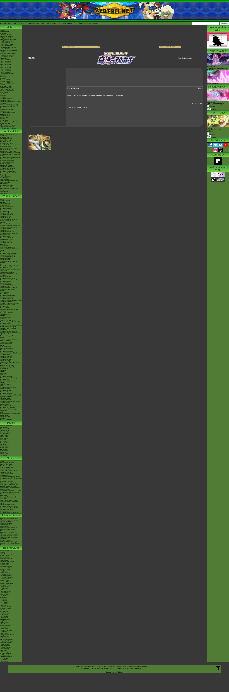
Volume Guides (5, 433)
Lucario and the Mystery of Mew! (10, 477)
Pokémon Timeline (6, 98)
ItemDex (2, 75)
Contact (29, 23)
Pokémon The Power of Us (8, 506)
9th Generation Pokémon (8, 125)
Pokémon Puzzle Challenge (8, 378)
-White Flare (4, 572)
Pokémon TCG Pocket (7, 221)
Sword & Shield (5, 224)
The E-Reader (4, 368)
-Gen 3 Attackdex (5, 63)
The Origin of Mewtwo (7, 463)
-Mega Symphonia (6, 630)
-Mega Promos (4, 610)
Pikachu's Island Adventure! (8, 531)
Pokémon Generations (7, 166)
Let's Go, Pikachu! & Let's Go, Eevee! (9, 249)
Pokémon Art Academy (7, 272)
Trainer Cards (4, 555)
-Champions (4, 92)
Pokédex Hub (46, 23)
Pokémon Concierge (6, 185)
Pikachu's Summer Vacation (9, 518)
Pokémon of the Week (7, 91)
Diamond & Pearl (5, 317)
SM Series (3, 455)
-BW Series (3, 600)
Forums (21, 23)
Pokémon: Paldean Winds (8, 173)
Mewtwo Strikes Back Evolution (10, 508)
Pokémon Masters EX (7, 214)
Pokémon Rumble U (6, 298)
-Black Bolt (3, 571)
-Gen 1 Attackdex (5, 59)
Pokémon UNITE (5, 216)
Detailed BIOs (4, 430)
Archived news (4, 32)
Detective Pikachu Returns (8, 219)
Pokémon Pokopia (6, 208)
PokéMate (3, 370)
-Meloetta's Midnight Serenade (9, 492)
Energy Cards (4, 557)
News (2, 30)
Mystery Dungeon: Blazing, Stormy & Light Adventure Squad (11, 325)
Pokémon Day (4, 111)
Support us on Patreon (114, 672)
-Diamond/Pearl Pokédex (8, 39)
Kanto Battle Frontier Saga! (8, 145)
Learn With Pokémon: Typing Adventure (9, 310)
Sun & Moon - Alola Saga (8, 151)
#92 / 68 (39, 134)
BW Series (3, 449)
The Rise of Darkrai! (6, 481)
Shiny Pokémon (5, 163)
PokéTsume (3, 193)
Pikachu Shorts (11, 515)
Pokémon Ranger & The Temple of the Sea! (11, 479)
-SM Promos (4, 614)
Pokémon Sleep (5, 217)
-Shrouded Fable (5, 582)
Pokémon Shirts (5, 115)
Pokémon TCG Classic (7, 561)
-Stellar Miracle (5, 644)
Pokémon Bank (5, 267)
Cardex (2, 84)
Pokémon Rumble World (7, 278)
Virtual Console (5, 404)
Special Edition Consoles (8, 406)
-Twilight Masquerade (7, 583)
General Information (6, 426)
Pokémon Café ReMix (7, 213)
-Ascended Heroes (6, 566)
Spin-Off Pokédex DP (6, 81)
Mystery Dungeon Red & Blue (9, 362)
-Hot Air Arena (4, 636)
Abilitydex (3, 78)
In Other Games (5, 403)
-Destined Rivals (5, 574)
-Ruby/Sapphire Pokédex (8, 38)
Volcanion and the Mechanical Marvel (9, 502)
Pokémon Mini (4, 379)
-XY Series (3, 599)
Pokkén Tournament (6, 284)
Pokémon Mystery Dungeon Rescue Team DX (8, 234)
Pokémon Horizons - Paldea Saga (10, 157)
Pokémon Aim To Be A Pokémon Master (10, 155)
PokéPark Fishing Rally (7, 367)
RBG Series (4, 435)
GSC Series (4, 438)
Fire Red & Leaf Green (7, 348)
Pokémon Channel (6, 356)
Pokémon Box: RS (6, 357)
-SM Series (3, 597)
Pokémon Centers (5, 100)
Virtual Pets (3, 410)
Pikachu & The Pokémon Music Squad (10, 544)
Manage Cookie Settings (138, 666)
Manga (11, 422)
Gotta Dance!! (4, 526)
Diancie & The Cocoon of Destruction (8, 497)
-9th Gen (3, 94)
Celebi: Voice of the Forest (8, 470)
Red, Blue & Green (6, 384)
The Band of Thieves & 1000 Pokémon (9, 274)
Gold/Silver (3, 373)
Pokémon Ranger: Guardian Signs (11, 322)
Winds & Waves (5, 200)
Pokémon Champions (7, 207)
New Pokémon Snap (6, 239)
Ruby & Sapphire (5, 347)
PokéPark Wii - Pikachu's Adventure (8, 328)
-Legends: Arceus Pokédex (8, 50)
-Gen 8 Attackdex (5, 70)
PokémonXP (4, 103)
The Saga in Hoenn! (6, 143)
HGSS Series (4, 447)
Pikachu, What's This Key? (8, 542)
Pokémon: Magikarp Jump (8, 253)
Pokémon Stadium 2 (6, 376)
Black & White (4, 292)
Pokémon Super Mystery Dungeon (11, 280)
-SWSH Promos (5, 613)
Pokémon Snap (5, 389)
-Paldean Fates (5, 586)
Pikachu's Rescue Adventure (9, 520)
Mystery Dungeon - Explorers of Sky (10, 333)
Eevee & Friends (5, 540)
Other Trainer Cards (184, 58)
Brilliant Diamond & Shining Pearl (10, 225)
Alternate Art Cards (6, 558)
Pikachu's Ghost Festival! (8, 529)
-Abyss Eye (3, 621)
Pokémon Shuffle (5, 277)
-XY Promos (4, 616)
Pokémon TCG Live (6, 242)
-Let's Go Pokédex (6, 45)
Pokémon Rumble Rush (7, 255)
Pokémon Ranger (5, 361)
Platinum (3, 319)
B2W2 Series (4, 450)
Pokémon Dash (5, 354)
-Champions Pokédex (7, 56)
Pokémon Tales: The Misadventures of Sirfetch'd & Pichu (9, 188)
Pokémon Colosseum (7, 351)
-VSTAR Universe (5, 653)
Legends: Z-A (4, 205)
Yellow (2, 385)
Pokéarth (95, 23)
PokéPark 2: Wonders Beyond (9, 303)
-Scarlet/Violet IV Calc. (7, 89)
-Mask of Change (5, 647)
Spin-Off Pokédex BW (7, 83)
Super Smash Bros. (6, 396)
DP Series (3, 444)
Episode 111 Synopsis (215, 104)
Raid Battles (4, 560)
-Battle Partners (5, 638)
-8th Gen (3, 95)
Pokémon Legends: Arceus (8, 227)
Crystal (2, 375)
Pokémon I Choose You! (7, 505)
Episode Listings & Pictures (8, 134)
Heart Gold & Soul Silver (7, 320)
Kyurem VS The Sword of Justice (10, 491)
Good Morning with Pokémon (9, 180)
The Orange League (6, 140)
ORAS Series (4, 454)
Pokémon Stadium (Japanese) (9, 392)
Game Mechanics (5, 87)
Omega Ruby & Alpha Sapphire (10, 266)
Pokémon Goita (5, 417)
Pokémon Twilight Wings (7, 168)
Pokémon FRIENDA (6, 420)
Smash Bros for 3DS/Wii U (8, 287)
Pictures (212, 110)
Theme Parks (4, 117)
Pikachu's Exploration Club (8, 532)
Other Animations (5, 182)
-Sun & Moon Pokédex (7, 44)
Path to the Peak (5, 176)
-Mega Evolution (5, 569)
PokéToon (3, 174)
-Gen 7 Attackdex (5, 69)
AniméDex (3, 135)
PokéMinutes (4, 177)
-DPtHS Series (4, 602)
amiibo (2, 412)
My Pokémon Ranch (6, 342)
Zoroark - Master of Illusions (9, 486)
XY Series (3, 452)
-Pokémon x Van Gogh (7, 109)
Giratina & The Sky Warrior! (8, 483)
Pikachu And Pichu (6, 521)
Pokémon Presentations (7, 112)
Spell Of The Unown (6, 467)
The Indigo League (6, 138)
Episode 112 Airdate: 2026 (214, 130)
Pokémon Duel (4, 286)
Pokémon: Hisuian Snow (7, 171)
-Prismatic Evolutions (6, 577)
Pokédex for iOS (5, 314)
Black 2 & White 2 (5, 294)
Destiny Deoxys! (5, 475)
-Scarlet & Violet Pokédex (8, 53)
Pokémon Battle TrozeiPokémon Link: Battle (10, 269)
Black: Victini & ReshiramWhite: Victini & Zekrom (10, 488)
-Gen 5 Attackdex (5, 66)
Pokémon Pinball (5, 390)
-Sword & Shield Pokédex (8, 47)
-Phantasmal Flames (6, 568)
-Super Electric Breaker (7, 641)
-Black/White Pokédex (7, 41)
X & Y (2, 264)
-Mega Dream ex (5, 625)
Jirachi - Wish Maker (6, 473)
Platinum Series (5, 446)
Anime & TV (11, 131)
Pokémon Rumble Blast (7, 305)
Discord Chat (4, 120)
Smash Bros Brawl (6, 343)
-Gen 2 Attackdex (5, 61)
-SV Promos (4, 611)
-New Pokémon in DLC (7, 126)
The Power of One (6, 466)
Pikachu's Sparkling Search (8, 535)
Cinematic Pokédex (6, 86)
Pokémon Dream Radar (7, 295)
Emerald (2, 350)
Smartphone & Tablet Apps (8, 409)
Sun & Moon (4, 245)
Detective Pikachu (5, 258)
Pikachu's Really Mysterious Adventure (9, 537)
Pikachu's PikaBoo (6, 523)
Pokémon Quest (5, 259)
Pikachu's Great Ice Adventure (9, 534)
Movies (11, 458)
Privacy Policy (122, 666)
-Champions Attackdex (7, 73)
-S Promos (3, 659)
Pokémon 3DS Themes (7, 407)
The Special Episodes (7, 160)
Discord (36, 23)
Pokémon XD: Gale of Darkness (10, 353)
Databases (11, 27)
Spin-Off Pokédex (5, 80)
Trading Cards (11, 547)
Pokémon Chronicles (6, 159)
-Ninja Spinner (4, 622)
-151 (1, 589)
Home (14, 23)
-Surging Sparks (5, 579)
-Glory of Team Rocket (7, 635)
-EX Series (3, 603)
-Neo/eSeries (4, 605)
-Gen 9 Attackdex (5, 72)
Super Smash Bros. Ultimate (9, 261)
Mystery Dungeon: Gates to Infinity (11, 300)
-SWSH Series (4, 596)
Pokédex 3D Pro (5, 308)
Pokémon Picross (5, 281)
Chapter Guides (5, 432)
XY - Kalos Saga (5, 149)
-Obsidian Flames (5, 591)
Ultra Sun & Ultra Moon (7, 247)
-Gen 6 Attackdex (5, 67)
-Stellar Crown (4, 580)
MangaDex (3, 427)
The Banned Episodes (7, 162)
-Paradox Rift (4, 588)
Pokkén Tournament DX (7, 256)
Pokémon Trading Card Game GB (10, 395)
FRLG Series (4, 441)
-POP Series (4, 617)
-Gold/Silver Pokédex (6, 36)
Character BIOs (5, 429)
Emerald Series (5, 443)
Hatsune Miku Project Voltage (9, 105)
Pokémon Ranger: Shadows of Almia (9, 336)
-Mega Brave (4, 628)
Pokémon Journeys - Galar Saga (10, 152)
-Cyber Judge (4, 652)
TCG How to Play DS (6, 312)
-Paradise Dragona (6, 642)
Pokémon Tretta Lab (6, 297)
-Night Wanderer (5, 645)
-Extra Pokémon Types (7, 554)
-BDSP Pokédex (5, 49)
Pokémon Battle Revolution (8, 331)
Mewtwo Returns (5, 469)
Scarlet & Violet (5, 203)
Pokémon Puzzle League (8, 387)
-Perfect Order (4, 565)
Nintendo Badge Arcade (7, 289)
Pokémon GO (4, 211)
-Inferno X (3, 627)
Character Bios (5, 137)
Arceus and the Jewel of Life (9, 484)
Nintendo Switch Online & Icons (10, 413)
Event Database (5, 123)
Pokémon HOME (5, 228)
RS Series (3, 440)
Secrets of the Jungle (6, 509)
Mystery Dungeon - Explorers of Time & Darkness (10, 339)
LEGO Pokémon (5, 114)
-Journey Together (5, 575)
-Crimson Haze (5, 649)
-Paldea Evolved (5, 593)
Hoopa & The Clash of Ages (8, 500)
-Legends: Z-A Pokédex (7, 55)
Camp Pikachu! (5, 524)
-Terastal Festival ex (6, 639)
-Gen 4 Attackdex (5, 64)
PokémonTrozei (5, 364)
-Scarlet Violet (4, 594)
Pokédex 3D (4, 306)
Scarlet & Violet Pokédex (62, 23)
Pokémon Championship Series (10, 101)
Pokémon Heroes (5, 472)
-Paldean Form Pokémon (8, 128)
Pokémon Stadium (6, 393)
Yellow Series (4, 436)
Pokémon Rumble (5, 323)
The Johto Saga (5, 142)
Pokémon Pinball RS (6, 359)
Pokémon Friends (5, 210)
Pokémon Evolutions (6, 170)
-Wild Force (3, 650)
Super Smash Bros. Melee (8, 381)
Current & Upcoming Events (9, 122)
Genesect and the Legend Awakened (8, 494)
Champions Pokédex (82, 23)
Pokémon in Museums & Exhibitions (7, 107)
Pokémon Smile (5, 236)
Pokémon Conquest (6, 301)
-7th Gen (3, 97)
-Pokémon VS (4, 655)
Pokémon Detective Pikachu (9, 512)
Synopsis (211, 134)
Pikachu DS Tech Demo (7, 365)
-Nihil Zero (3, 624)
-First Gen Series (5, 607)
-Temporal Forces (5, 585)
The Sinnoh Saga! (5, 146)
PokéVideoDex (4, 179)
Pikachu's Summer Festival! (8, 528)
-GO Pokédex (4, 52)
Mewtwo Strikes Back (7, 464)
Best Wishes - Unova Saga (8, 148)
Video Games (11, 196)
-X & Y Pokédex (5, 42)
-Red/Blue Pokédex (6, 35)
